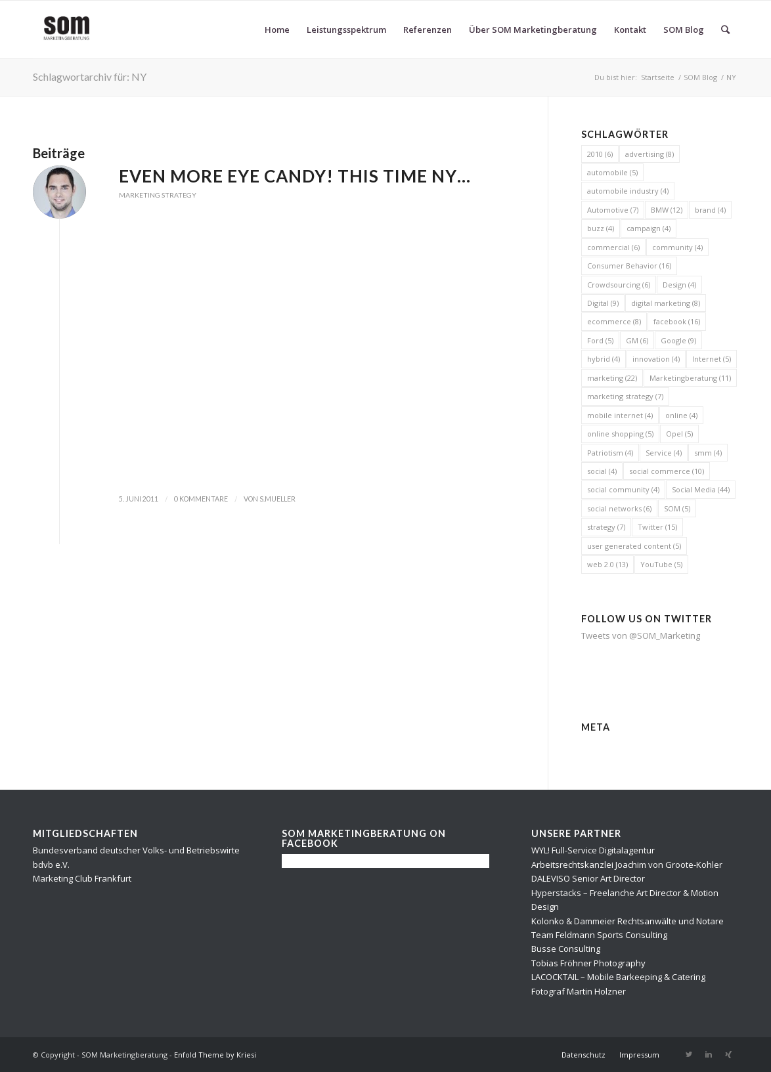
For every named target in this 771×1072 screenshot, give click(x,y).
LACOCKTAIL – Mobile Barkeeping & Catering (618, 977)
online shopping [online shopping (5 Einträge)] (620, 434)
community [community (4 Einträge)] (677, 247)
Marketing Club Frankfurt (82, 878)
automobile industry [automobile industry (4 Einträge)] (628, 191)
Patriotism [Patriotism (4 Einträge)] (610, 453)
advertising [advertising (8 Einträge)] (649, 154)
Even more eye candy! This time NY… (295, 175)
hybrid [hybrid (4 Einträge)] (603, 359)
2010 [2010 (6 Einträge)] (600, 154)
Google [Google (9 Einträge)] (678, 340)
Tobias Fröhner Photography (588, 963)
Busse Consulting (565, 948)
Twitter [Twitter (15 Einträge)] (657, 527)
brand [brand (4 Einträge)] (710, 210)
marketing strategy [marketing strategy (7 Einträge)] (625, 396)
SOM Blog (700, 77)
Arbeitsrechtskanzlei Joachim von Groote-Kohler (626, 864)
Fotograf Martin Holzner (578, 991)
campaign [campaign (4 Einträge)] (649, 228)
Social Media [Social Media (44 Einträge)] (701, 489)
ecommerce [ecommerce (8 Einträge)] (614, 321)
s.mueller (277, 499)
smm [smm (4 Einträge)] (708, 453)
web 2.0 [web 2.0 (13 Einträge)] (607, 564)
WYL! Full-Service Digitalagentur (593, 850)
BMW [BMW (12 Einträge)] (666, 210)
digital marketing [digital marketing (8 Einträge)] (665, 303)
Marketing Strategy (157, 195)
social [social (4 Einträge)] (602, 471)
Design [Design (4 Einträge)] (679, 284)
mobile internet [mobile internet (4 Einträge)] (620, 415)
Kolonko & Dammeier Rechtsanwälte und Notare (627, 921)
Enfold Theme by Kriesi (215, 1055)
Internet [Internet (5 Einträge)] (711, 359)
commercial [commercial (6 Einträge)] (613, 247)
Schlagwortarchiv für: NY (89, 76)
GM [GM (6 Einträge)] (637, 340)
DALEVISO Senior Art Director (588, 878)
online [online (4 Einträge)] (681, 415)
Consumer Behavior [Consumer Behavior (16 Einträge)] (629, 265)
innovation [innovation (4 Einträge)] (656, 359)
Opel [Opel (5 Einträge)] (679, 434)
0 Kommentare (201, 499)
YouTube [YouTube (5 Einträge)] (661, 564)
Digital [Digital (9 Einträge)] (603, 303)
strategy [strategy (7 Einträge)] (606, 527)
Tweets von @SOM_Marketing (640, 635)
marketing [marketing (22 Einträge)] (612, 378)
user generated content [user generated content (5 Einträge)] (634, 546)
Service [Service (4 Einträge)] (664, 453)
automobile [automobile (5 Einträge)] (612, 172)
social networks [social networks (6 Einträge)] (619, 508)
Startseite (657, 77)
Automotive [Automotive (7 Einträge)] (612, 210)
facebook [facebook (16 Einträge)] (676, 321)
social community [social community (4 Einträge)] (623, 489)
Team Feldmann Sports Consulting (599, 935)
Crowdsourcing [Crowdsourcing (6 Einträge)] (618, 284)
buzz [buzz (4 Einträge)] (600, 228)
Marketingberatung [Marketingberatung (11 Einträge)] (690, 378)
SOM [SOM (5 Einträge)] (677, 508)
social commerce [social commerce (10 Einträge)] (666, 471)
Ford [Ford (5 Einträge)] (600, 340)
